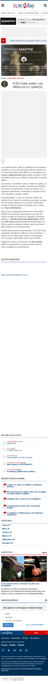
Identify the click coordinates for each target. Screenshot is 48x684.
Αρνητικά (8, 617)
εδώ (23, 22)
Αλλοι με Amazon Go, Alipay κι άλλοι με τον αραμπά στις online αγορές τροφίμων (23, 493)
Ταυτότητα (5, 638)
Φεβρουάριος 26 (8, 539)
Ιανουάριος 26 (7, 543)
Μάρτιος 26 (6, 536)
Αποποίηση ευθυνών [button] (24, 74)
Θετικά (7, 614)
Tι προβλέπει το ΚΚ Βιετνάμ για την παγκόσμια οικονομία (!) (22, 514)
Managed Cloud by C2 (18, 679)
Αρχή (36, 633)
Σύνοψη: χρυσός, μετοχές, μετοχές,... (17, 456)
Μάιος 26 (5, 529)
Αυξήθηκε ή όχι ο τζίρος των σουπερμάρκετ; (21, 500)
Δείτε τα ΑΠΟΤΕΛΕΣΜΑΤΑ (34, 625)
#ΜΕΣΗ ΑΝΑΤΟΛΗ (8, 13)
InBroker (44, 658)
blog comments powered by (14, 275)
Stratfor (12, 645)
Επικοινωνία (15, 638)
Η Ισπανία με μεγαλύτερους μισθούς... (18, 470)
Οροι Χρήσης (34, 638)
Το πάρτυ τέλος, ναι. (11, 449)
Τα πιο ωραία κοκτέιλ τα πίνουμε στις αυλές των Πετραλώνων (20, 585)
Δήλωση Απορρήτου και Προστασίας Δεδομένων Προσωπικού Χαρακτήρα (21, 669)
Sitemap (25, 638)
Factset (21, 645)
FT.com (4, 645)
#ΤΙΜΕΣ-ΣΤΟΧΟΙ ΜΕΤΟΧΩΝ (28, 13)
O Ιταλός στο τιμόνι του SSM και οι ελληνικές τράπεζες (21, 486)
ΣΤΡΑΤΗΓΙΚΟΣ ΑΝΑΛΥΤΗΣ (15, 78)
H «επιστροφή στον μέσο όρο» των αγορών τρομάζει (20, 507)
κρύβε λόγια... (12, 442)
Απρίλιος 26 (7, 532)
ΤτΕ (37, 214)
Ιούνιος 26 (6, 525)
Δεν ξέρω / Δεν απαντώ (13, 621)
